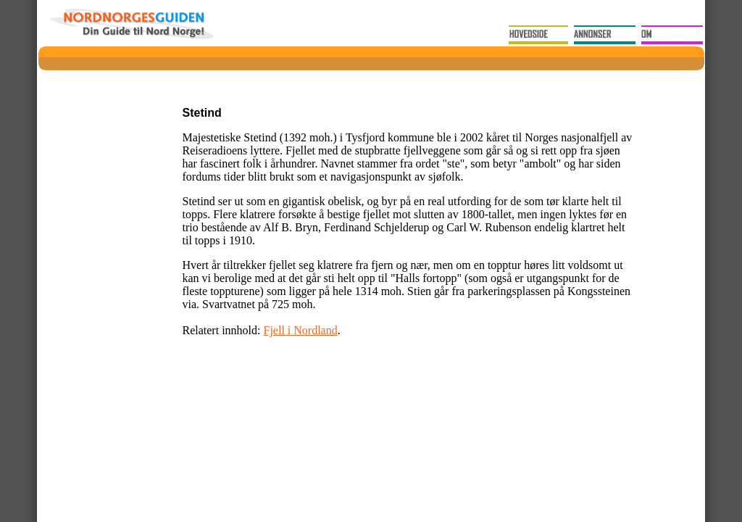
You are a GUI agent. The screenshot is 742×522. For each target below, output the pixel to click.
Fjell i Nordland (300, 330)
